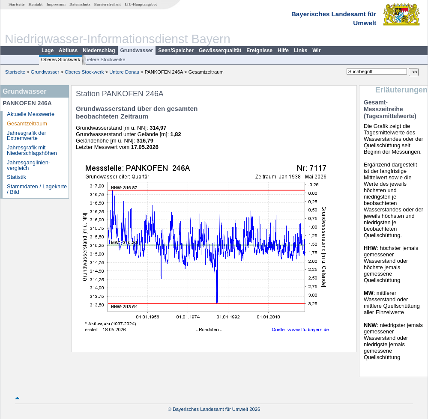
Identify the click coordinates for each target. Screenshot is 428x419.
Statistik (16, 177)
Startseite (16, 4)
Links (300, 50)
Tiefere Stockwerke (104, 59)
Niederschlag (99, 50)
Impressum (56, 4)
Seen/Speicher (176, 50)
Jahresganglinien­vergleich (28, 165)
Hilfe (283, 50)
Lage (48, 50)
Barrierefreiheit (107, 4)
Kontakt (36, 4)
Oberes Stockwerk (60, 59)
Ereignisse (259, 50)
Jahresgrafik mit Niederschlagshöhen (32, 150)
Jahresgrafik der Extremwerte (26, 136)
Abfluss (68, 50)
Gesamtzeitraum (27, 123)
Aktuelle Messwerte (30, 114)
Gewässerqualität (220, 50)
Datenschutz (79, 4)
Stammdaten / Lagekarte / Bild (37, 189)
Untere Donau (124, 71)
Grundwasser (136, 50)
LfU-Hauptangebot (141, 4)
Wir (316, 50)
